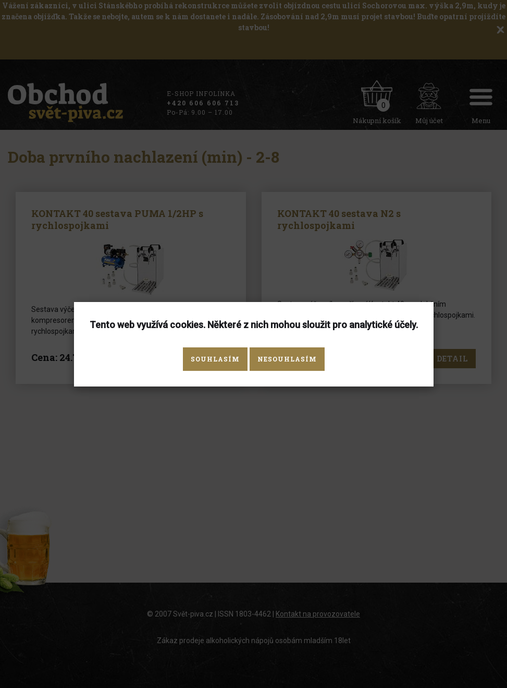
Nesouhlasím (287, 359)
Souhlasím (215, 359)
